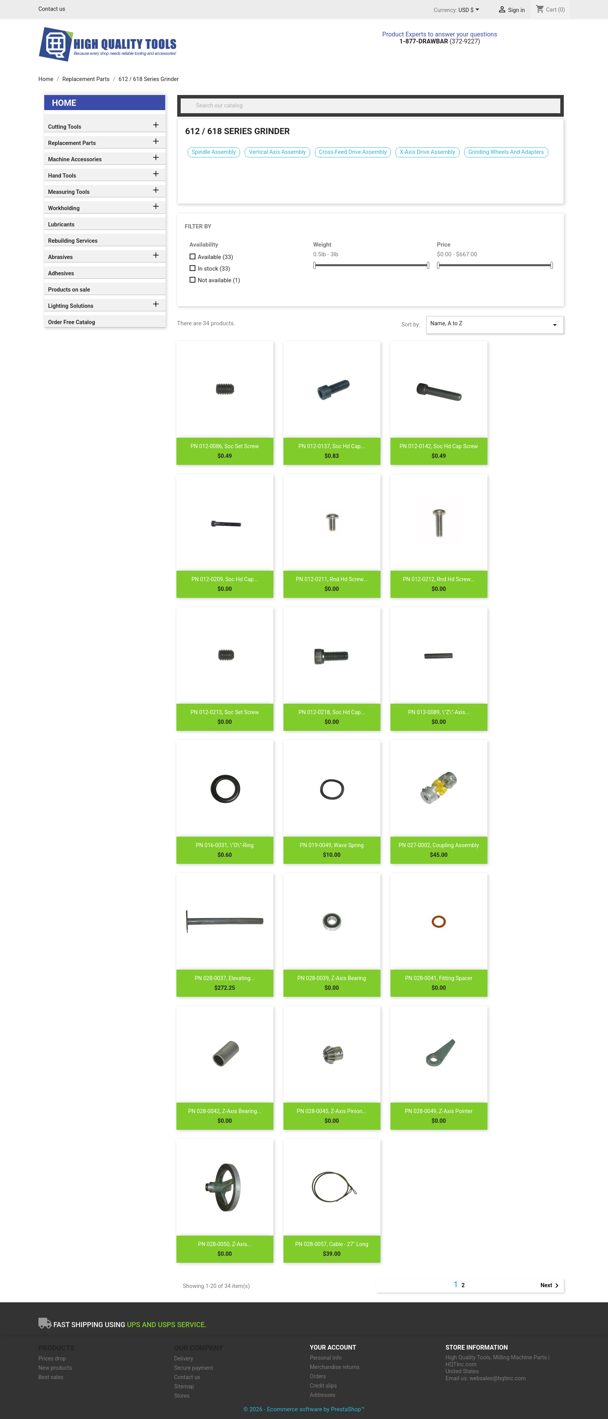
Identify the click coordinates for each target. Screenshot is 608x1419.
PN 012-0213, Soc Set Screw (224, 712)
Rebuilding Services (73, 241)
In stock (214, 268)
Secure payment (193, 1368)
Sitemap (184, 1386)
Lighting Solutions (70, 306)
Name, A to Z (495, 325)
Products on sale (69, 290)
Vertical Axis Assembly (277, 152)
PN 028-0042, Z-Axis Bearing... (224, 1111)
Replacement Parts (72, 143)
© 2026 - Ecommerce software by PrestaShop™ (304, 1409)
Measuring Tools (69, 192)
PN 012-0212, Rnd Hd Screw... (439, 579)
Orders (318, 1376)
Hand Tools (62, 176)
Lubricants (61, 224)
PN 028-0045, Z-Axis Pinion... (331, 1111)
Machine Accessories (75, 159)
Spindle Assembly (214, 152)
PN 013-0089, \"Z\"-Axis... (439, 712)
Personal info (326, 1358)
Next (551, 1285)
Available (215, 257)
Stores (182, 1396)
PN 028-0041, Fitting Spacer (439, 978)
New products (55, 1368)
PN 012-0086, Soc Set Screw (224, 446)
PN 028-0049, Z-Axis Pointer (439, 1111)
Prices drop (52, 1358)
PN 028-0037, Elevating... (225, 978)
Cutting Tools (64, 127)
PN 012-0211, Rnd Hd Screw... (332, 579)
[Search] (371, 105)
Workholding (63, 208)
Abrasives (60, 257)
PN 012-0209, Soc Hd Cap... (225, 579)
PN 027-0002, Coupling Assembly (439, 845)
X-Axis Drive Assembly (427, 152)
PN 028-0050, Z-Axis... (225, 1244)
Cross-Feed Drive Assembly (353, 152)
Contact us (51, 9)
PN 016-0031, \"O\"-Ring (225, 845)
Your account (333, 1347)
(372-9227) (439, 41)
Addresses (322, 1395)
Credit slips (323, 1386)
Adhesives (61, 273)
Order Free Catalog (71, 322)
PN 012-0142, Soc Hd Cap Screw (438, 446)
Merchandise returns (334, 1367)
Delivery (183, 1358)
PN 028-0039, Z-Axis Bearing (331, 978)
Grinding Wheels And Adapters (506, 152)
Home (64, 103)
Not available (219, 280)
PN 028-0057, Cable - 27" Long (331, 1244)
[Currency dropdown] (470, 10)
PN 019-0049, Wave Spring (332, 845)
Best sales (50, 1377)
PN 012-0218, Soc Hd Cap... (332, 712)
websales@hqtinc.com (498, 1378)
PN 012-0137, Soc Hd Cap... (332, 446)
